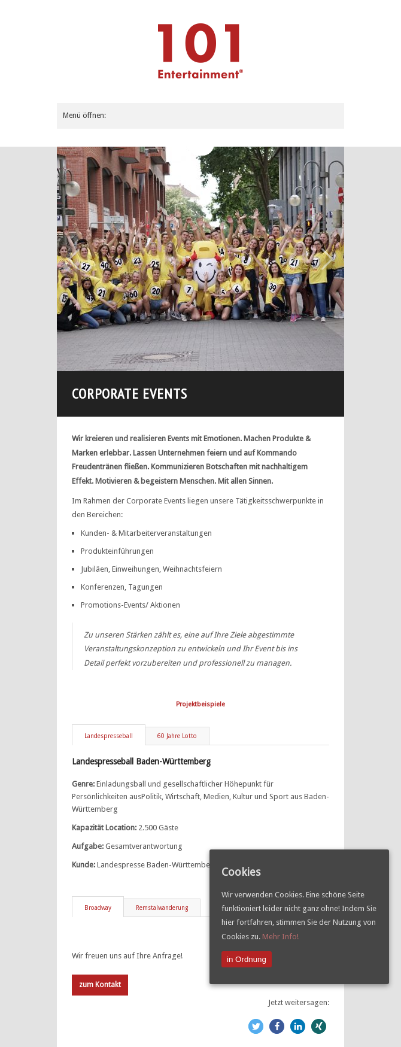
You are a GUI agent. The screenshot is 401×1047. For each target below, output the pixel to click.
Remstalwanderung (162, 908)
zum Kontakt (100, 985)
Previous (74, 259)
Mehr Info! (280, 936)
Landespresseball (108, 736)
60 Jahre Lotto (177, 736)
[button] (255, 1026)
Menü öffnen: (84, 115)
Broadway (97, 908)
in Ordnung (246, 959)
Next (327, 259)
